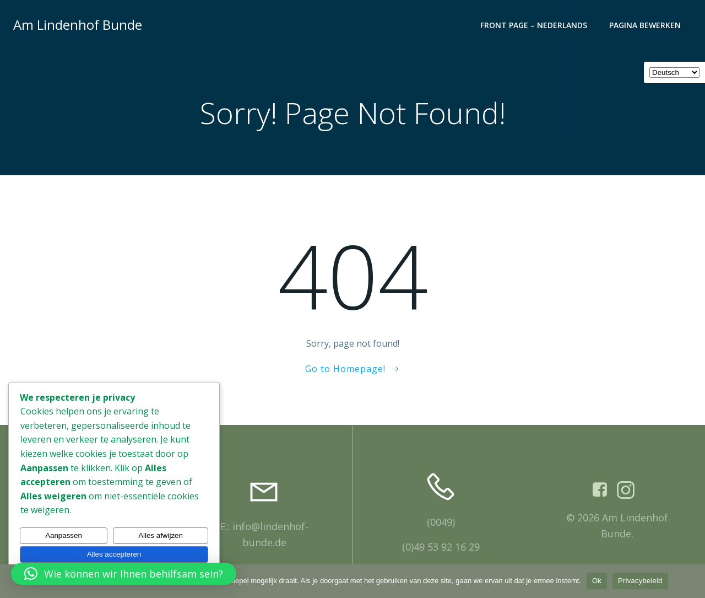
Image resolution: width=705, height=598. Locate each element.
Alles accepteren (114, 554)
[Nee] (691, 580)
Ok (596, 581)
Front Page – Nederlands (533, 25)
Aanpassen (63, 535)
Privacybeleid (640, 581)
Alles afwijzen (160, 535)
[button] (123, 574)
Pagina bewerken (645, 25)
